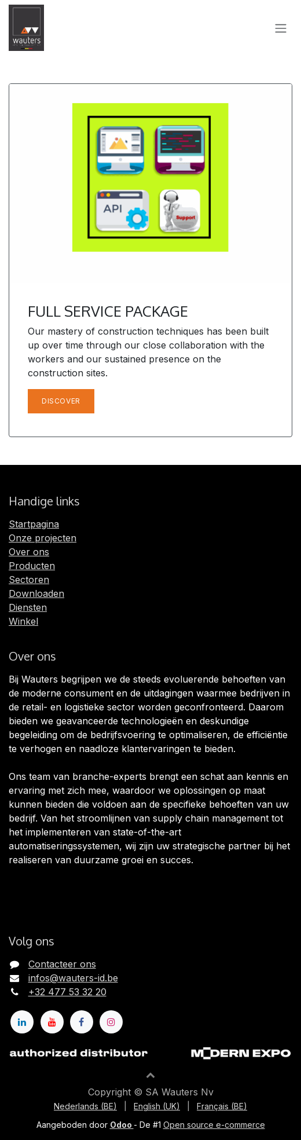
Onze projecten (42, 538)
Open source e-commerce (214, 1125)
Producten (32, 565)
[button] (150, 1074)
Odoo (122, 1125)
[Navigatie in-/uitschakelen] (280, 28)
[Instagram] (111, 1021)
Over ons (29, 552)
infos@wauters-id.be (73, 978)
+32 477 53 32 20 (67, 992)
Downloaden (36, 593)
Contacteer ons (62, 964)
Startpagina (34, 524)
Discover (61, 401)
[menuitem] (85, 1106)
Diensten (28, 607)
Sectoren (29, 579)
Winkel (23, 621)
